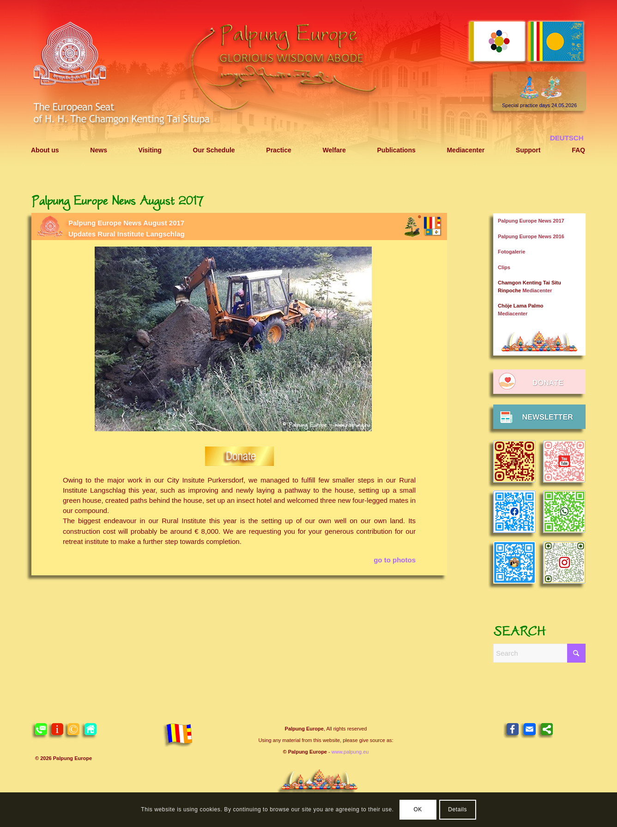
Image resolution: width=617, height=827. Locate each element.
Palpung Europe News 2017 (531, 220)
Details (457, 809)
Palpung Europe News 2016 (531, 236)
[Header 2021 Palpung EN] (308, 84)
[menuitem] (45, 150)
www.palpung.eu (350, 752)
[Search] (539, 653)
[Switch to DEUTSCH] (567, 138)
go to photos (395, 560)
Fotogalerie (511, 251)
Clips (504, 267)
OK (417, 809)
